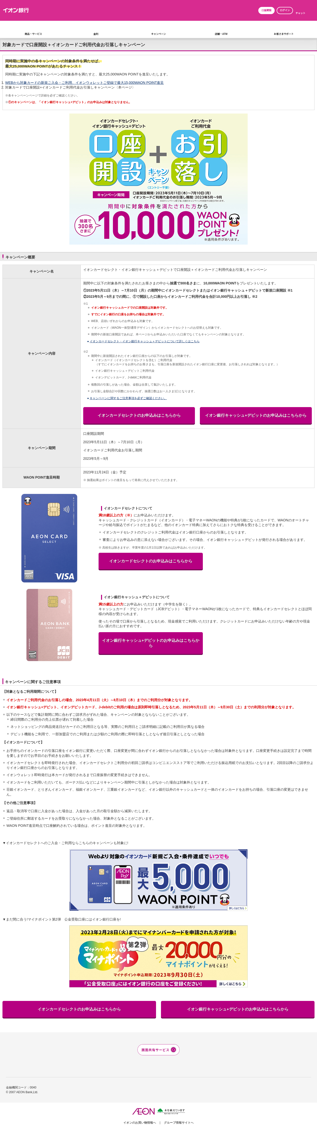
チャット (300, 13)
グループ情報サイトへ (179, 1122)
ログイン (285, 10)
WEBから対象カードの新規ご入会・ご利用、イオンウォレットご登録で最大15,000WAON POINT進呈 (84, 83)
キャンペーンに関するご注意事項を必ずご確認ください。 (128, 398)
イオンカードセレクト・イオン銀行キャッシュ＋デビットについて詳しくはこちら (145, 341)
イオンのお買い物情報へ (139, 1122)
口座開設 (266, 10)
